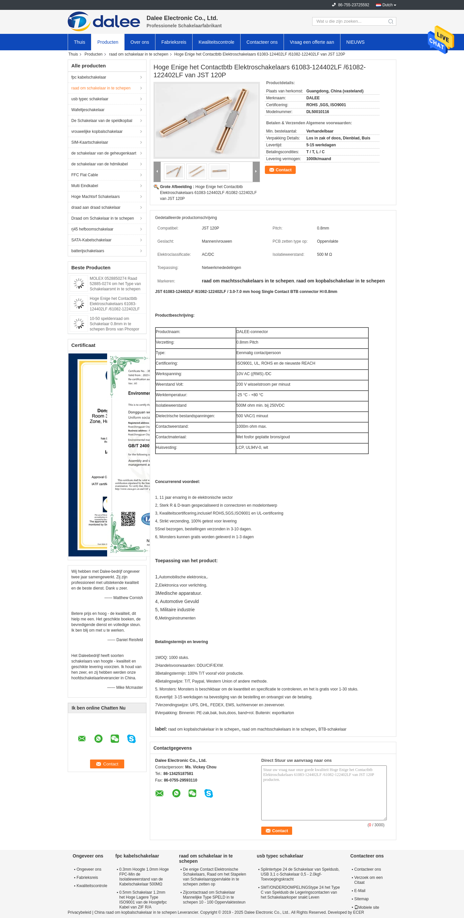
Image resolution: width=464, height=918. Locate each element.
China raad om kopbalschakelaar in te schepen (135, 912)
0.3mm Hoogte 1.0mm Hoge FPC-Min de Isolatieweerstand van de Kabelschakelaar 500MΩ (144, 876)
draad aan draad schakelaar (95, 207)
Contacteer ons (262, 42)
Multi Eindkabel (84, 185)
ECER (358, 912)
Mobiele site (366, 907)
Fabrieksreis (173, 42)
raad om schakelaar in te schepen (138, 54)
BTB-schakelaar (332, 729)
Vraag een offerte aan (312, 42)
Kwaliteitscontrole (216, 42)
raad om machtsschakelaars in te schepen (279, 729)
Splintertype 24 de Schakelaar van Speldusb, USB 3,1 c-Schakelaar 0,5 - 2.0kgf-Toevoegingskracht (300, 874)
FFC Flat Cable (84, 175)
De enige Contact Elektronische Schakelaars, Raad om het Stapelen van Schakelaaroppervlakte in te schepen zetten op (214, 876)
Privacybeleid (79, 912)
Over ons (139, 42)
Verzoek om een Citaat (368, 880)
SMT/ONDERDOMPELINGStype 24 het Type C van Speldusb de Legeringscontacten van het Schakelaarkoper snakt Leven (300, 892)
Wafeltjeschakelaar (87, 110)
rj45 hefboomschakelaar (92, 229)
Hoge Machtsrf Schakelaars (95, 196)
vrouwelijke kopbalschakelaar (97, 131)
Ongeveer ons (89, 869)
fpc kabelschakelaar (88, 77)
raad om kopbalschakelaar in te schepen (203, 729)
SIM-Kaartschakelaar (89, 142)
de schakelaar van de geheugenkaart (103, 153)
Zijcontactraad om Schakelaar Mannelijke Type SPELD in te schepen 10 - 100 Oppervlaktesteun (214, 897)
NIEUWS (355, 42)
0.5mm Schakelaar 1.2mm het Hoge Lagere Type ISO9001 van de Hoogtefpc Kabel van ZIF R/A (143, 899)
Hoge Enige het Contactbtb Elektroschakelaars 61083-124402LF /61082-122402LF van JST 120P (208, 192)
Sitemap (361, 899)
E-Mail (359, 890)
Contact (283, 169)
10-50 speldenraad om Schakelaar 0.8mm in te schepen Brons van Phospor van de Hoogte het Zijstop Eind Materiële (117, 329)
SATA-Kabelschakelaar (91, 240)
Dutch (388, 5)
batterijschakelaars (87, 251)
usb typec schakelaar (89, 99)
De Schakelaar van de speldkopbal (101, 120)
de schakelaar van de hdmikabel (99, 164)
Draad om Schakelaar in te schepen (102, 218)
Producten (107, 42)
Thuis (79, 42)
